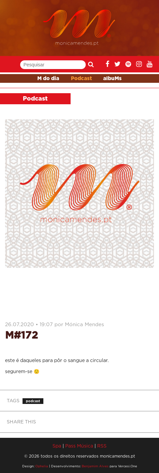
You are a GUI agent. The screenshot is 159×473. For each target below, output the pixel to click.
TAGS (13, 400)
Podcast (81, 78)
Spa (56, 445)
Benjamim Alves (95, 466)
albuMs (112, 78)
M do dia (48, 78)
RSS (102, 445)
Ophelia (41, 466)
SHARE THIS (21, 421)
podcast (33, 401)
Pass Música (79, 445)
